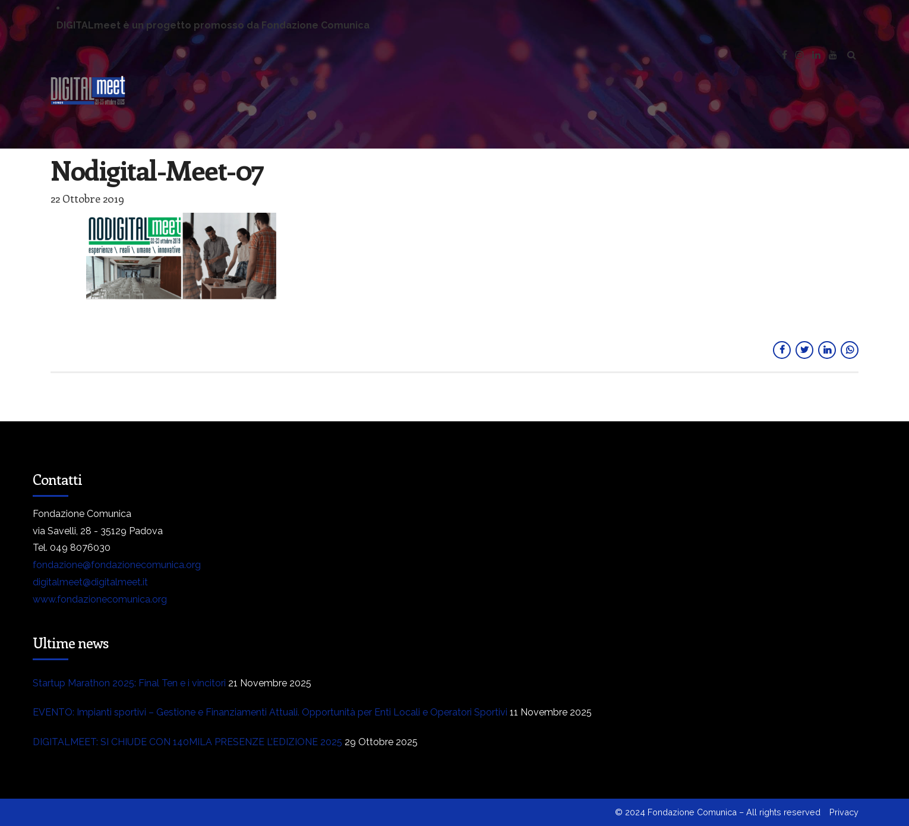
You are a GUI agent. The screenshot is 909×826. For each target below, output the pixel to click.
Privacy (843, 812)
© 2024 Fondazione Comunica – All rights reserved (717, 812)
